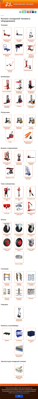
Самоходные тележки (19, 35)
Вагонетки (7, 207)
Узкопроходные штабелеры (31, 101)
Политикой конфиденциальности (21, 392)
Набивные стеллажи (19, 278)
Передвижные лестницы (28, 172)
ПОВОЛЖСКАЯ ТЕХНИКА (19, 4)
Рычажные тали (31, 192)
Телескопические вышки (7, 158)
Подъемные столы (10, 171)
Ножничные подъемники (19, 158)
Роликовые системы (10, 65)
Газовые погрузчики (31, 122)
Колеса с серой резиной (31, 244)
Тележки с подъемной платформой (31, 50)
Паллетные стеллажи (7, 278)
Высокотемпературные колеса (19, 229)
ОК (19, 396)
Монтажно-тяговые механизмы (19, 208)
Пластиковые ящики (31, 335)
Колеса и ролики (19, 257)
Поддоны (7, 334)
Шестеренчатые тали (19, 193)
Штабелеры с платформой (19, 86)
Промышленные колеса (31, 229)
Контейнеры (19, 334)
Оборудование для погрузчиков (28, 136)
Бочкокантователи (28, 64)
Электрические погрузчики (7, 122)
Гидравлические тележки (7, 35)
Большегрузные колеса (7, 229)
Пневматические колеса (19, 244)
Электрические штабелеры (31, 86)
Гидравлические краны (31, 208)
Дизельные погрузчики (19, 122)
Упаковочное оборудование (19, 314)
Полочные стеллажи (7, 293)
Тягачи (10, 136)
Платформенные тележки (7, 49)
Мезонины (31, 292)
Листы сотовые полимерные (19, 350)
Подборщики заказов (31, 158)
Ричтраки (19, 100)
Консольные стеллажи (19, 293)
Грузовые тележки (19, 48)
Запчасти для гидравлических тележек (19, 371)
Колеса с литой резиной (7, 244)
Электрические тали (7, 193)
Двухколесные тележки (31, 35)
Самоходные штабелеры (7, 101)
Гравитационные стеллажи (31, 278)
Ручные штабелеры (6, 85)
